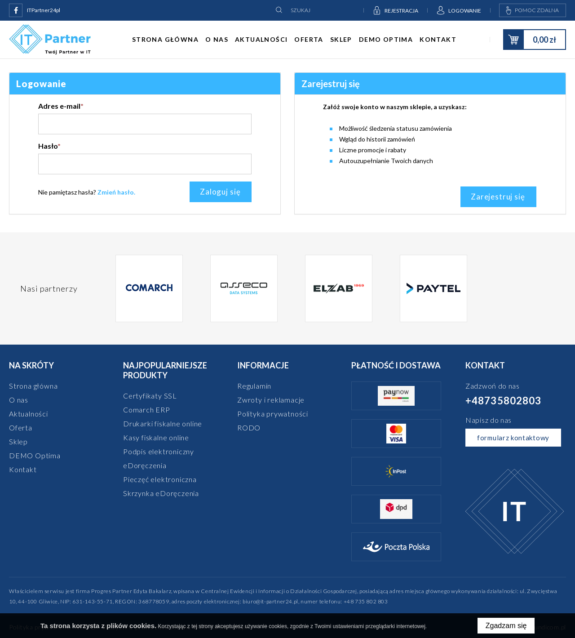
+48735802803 (503, 400)
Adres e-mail (61, 106)
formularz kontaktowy (513, 438)
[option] (149, 288)
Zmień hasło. (116, 192)
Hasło (49, 146)
